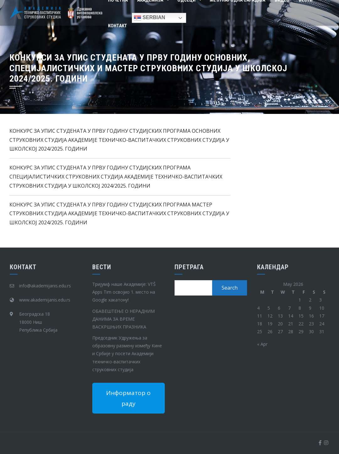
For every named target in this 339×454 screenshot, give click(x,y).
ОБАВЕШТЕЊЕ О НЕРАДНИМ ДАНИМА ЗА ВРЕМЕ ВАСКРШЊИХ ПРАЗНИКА (123, 319)
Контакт (117, 26)
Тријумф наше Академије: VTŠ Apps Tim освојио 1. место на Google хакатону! (124, 292)
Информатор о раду (128, 398)
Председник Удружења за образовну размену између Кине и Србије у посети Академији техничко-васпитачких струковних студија (127, 353)
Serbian (149, 18)
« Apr (262, 344)
